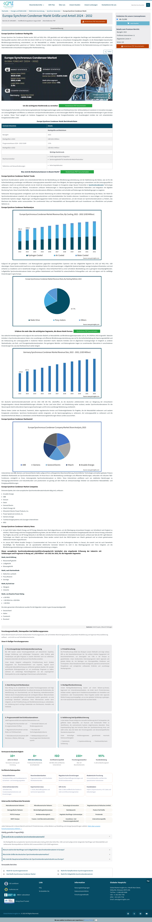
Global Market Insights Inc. (12, 913)
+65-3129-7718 (119, 897)
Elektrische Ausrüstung (36, 11)
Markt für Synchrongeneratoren (17, 871)
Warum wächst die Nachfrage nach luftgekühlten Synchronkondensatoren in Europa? (57, 849)
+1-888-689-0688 (121, 892)
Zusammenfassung (56, 28)
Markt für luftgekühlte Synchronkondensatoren (77, 874)
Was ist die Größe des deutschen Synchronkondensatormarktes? (57, 854)
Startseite (5, 11)
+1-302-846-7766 (119, 895)
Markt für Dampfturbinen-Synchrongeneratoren (77, 871)
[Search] (148, 5)
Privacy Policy (88, 920)
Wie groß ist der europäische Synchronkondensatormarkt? (57, 837)
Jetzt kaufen (133, 23)
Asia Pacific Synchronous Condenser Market (21, 874)
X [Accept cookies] (96, 920)
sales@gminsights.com (122, 899)
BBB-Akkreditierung (35, 760)
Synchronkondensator (96, 185)
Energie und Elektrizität (19, 11)
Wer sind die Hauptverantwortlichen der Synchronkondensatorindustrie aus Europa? (57, 859)
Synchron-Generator (54, 11)
